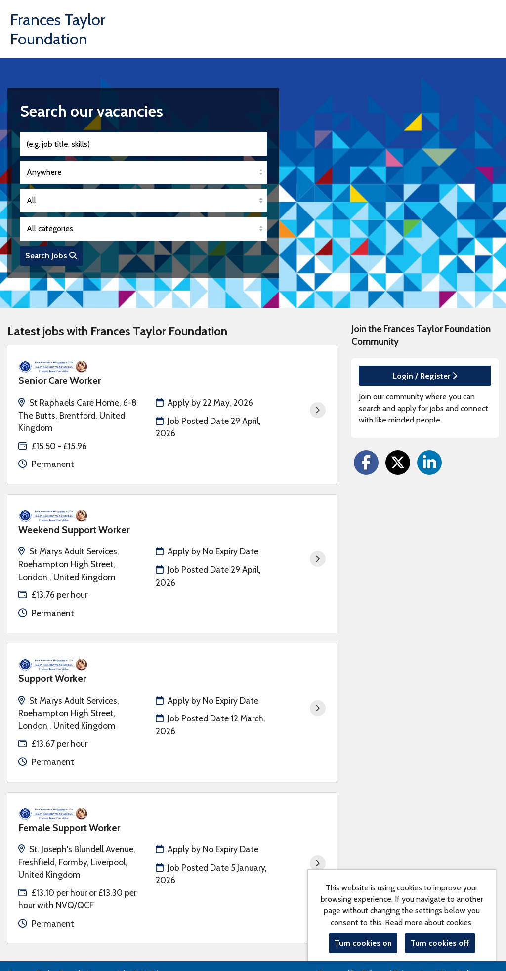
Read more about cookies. (429, 922)
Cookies (20, 934)
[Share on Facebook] (366, 462)
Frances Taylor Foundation (57, 29)
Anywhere (44, 172)
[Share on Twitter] (397, 462)
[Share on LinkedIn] (429, 462)
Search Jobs (51, 255)
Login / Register (425, 375)
